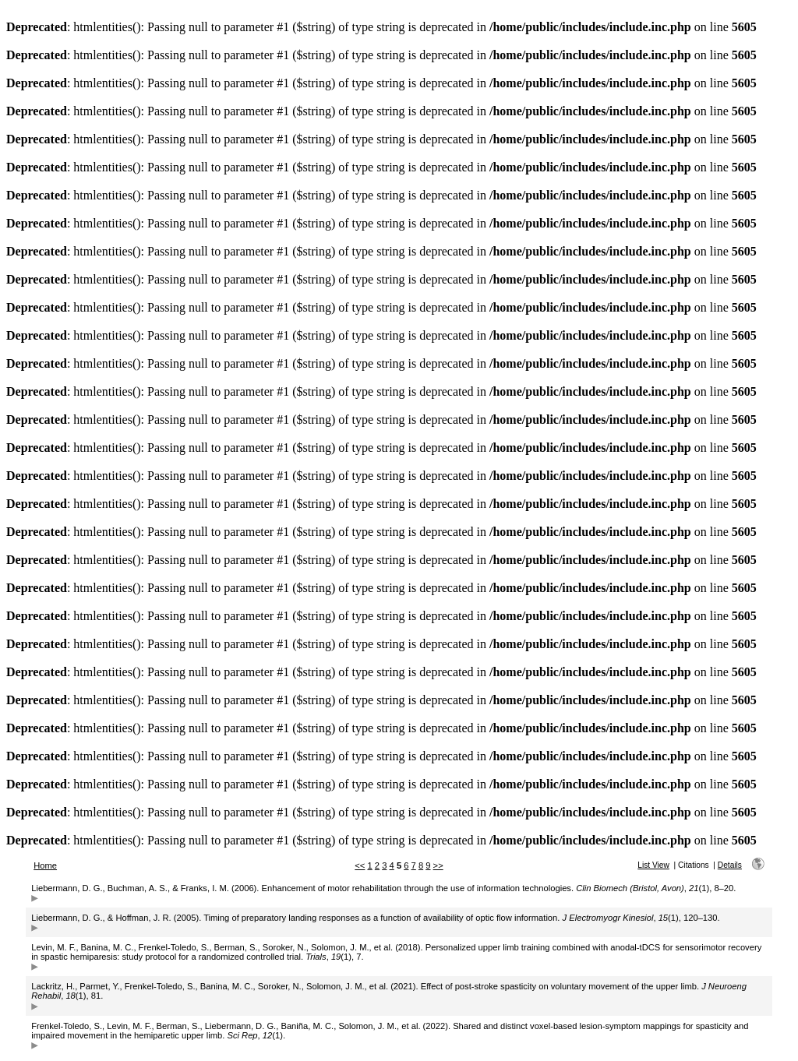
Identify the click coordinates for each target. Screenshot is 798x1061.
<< (360, 865)
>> (438, 865)
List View (653, 865)
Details (730, 865)
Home (45, 865)
